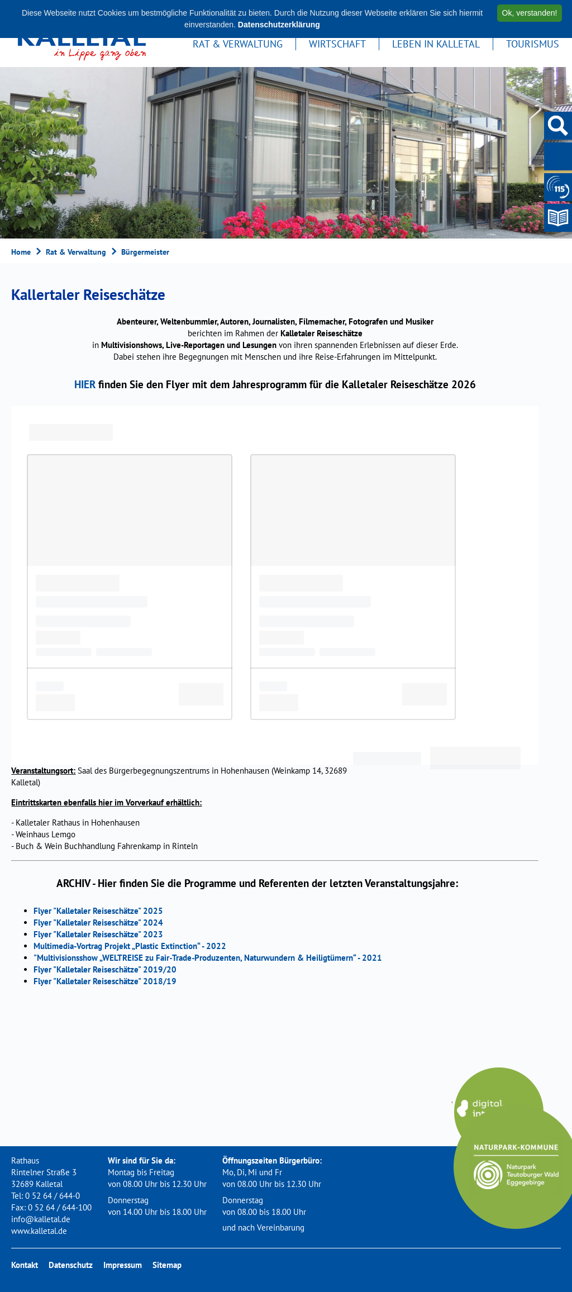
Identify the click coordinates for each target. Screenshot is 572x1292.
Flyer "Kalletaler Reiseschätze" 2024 (98, 922)
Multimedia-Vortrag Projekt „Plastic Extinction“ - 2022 (130, 946)
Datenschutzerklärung (279, 24)
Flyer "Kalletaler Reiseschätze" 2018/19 (105, 981)
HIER (85, 384)
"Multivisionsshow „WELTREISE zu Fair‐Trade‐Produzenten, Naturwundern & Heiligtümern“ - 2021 (208, 957)
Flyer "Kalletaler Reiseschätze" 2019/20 (105, 969)
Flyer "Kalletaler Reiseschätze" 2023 (98, 934)
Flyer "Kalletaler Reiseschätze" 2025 (98, 910)
